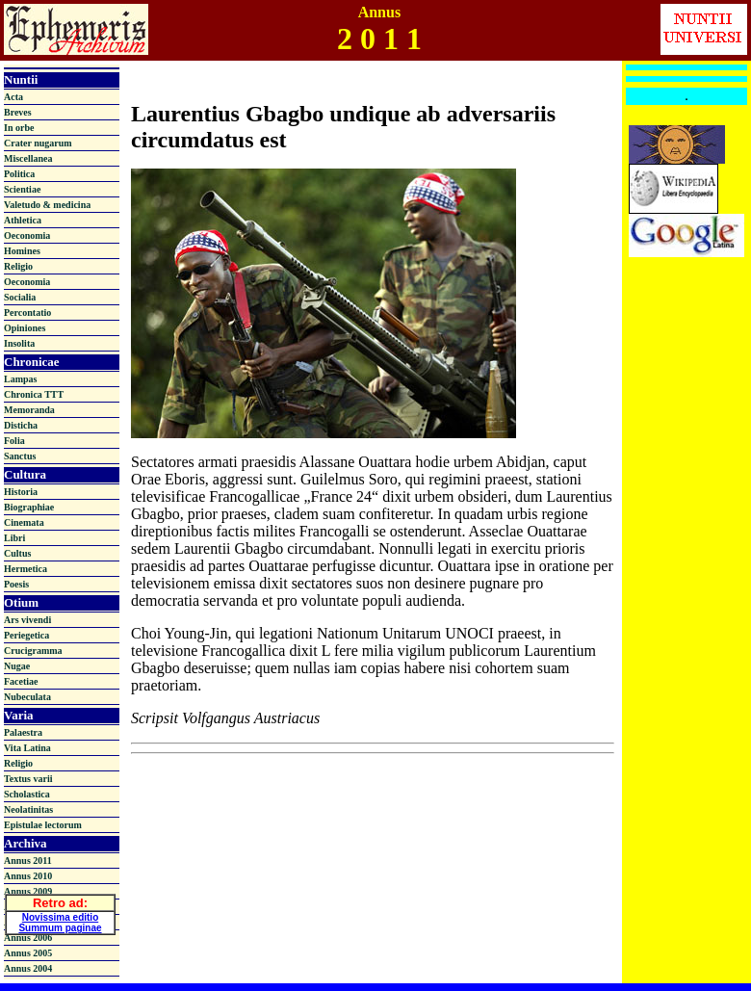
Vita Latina (27, 748)
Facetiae (21, 681)
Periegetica (26, 635)
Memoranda (29, 409)
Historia (21, 491)
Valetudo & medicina (47, 204)
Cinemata (24, 522)
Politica (19, 174)
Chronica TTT (34, 394)
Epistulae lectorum (43, 825)
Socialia (20, 297)
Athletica (22, 220)
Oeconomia (27, 235)
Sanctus (20, 456)
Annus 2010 (28, 876)
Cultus (17, 553)
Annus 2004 (28, 968)
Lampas (20, 379)
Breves (18, 112)
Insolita (19, 343)
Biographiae (29, 507)
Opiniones (24, 328)
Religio (18, 266)
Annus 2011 (28, 860)
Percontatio (27, 312)
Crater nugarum (38, 143)
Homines (22, 251)
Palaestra (23, 732)
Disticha (21, 425)
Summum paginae (59, 925)
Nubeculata (27, 696)
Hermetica (25, 568)
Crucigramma (33, 650)
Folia (14, 440)
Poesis (16, 584)
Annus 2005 (28, 953)
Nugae (17, 666)
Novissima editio (60, 914)
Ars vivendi (27, 619)
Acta (13, 96)
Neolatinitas (28, 809)
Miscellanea (28, 158)
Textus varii (28, 778)
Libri (14, 538)
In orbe (19, 127)
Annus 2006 (28, 937)
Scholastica (27, 794)
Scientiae (22, 189)
